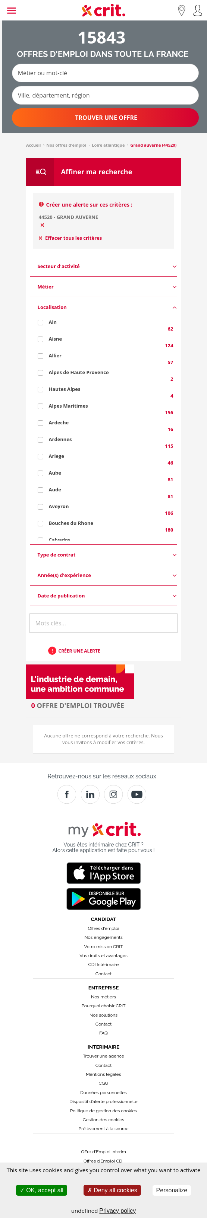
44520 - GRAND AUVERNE (68, 217)
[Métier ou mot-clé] (105, 73)
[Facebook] (66, 794)
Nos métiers (103, 996)
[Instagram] (113, 794)
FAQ (103, 1033)
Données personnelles (103, 1092)
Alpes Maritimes (68, 405)
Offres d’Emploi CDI (103, 1161)
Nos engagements (103, 937)
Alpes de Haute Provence (79, 372)
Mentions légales (103, 1074)
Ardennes (60, 439)
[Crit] (90, 794)
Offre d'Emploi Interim (103, 1151)
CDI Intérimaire (103, 964)
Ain (53, 322)
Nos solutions (103, 1015)
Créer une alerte (79, 651)
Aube (55, 472)
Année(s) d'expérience (107, 575)
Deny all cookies (112, 1190)
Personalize (172, 1190)
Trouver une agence (103, 1056)
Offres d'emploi (103, 928)
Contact (103, 973)
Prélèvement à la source (103, 1128)
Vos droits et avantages (103, 955)
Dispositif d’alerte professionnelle (103, 1101)
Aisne (55, 338)
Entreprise (103, 988)
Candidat (103, 919)
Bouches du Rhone (71, 523)
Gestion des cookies (103, 1119)
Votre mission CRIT (103, 946)
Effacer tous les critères (70, 238)
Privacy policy (117, 1211)
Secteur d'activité (107, 266)
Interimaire (103, 1047)
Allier (55, 355)
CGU (104, 1083)
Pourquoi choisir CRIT (103, 1005)
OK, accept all (41, 1190)
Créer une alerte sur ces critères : (89, 204)
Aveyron (59, 506)
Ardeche (59, 422)
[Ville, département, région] (105, 95)
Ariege (57, 456)
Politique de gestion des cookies (103, 1110)
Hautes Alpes (65, 389)
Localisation (107, 307)
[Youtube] (137, 794)
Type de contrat (107, 554)
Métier (107, 286)
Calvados (59, 539)
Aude (55, 489)
